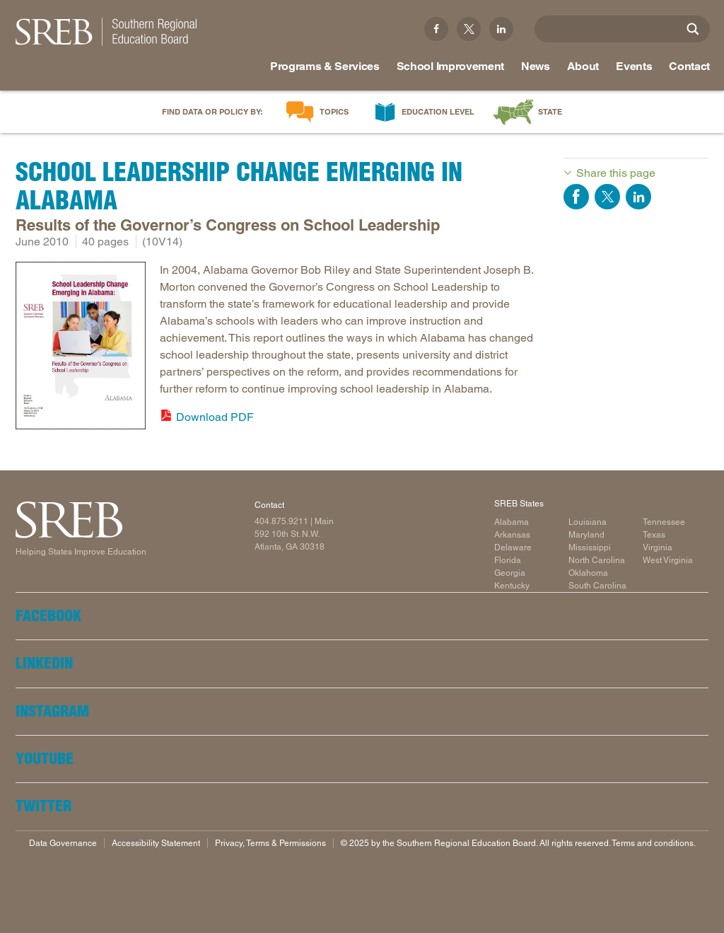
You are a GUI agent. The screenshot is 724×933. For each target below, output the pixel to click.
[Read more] (81, 348)
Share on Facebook (576, 196)
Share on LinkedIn (638, 196)
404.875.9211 (281, 521)
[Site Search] (693, 29)
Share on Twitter (607, 196)
